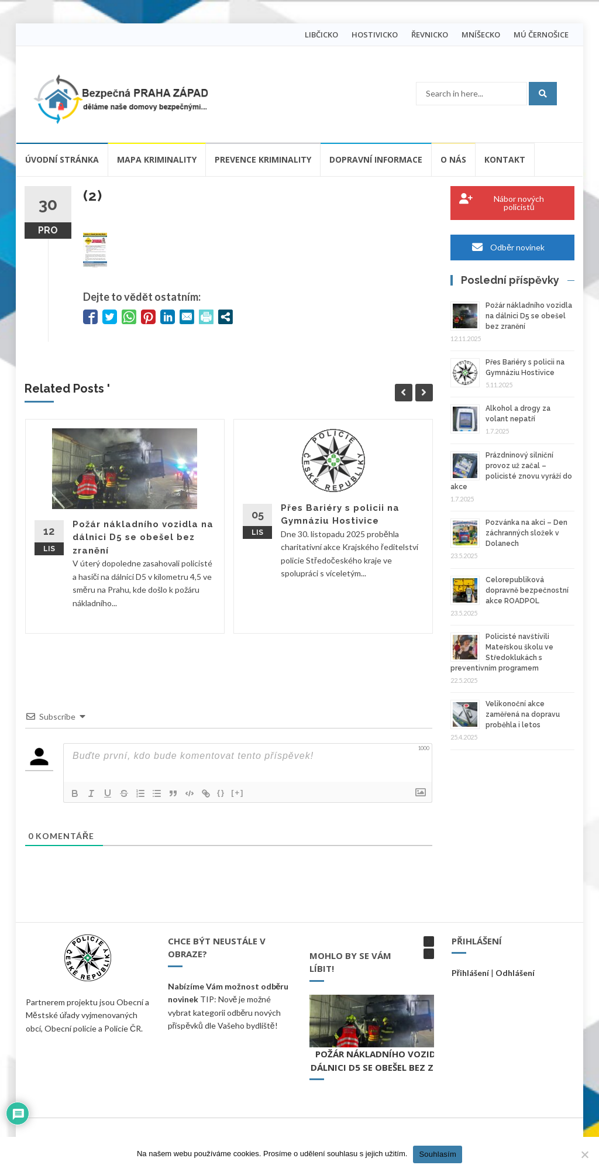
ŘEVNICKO (429, 34)
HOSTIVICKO (375, 34)
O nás (453, 159)
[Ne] (584, 1154)
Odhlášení (515, 973)
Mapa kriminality (157, 159)
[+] (237, 792)
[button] (429, 941)
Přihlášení (470, 973)
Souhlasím (437, 1154)
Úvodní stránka (62, 159)
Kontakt (504, 159)
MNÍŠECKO (481, 34)
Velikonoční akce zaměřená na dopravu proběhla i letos (523, 714)
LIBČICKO (321, 34)
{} (221, 792)
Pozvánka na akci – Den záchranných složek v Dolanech (526, 533)
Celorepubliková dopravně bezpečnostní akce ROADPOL (527, 590)
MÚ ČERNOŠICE (541, 34)
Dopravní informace (375, 159)
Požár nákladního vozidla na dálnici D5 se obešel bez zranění (143, 537)
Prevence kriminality (263, 159)
